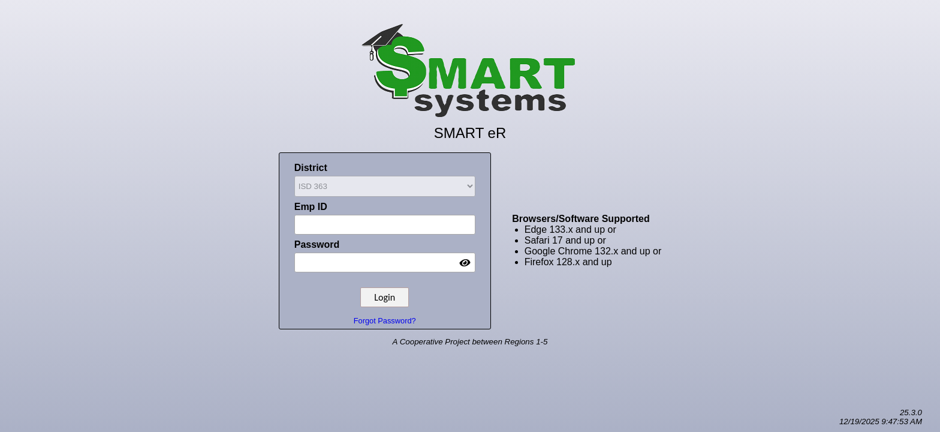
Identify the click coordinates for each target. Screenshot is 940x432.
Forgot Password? (385, 320)
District (384, 180)
